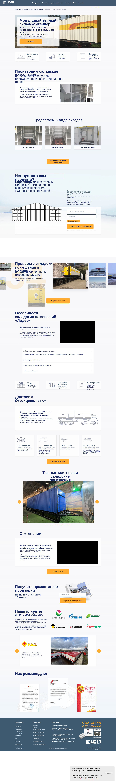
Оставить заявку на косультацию (80, 226)
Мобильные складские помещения (33, 9)
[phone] (81, 211)
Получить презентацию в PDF (73, 633)
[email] (73, 627)
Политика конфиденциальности (58, 780)
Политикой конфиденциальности (89, 778)
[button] (28, 148)
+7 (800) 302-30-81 (91, 755)
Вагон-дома (18, 9)
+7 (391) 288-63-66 (91, 758)
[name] (81, 216)
